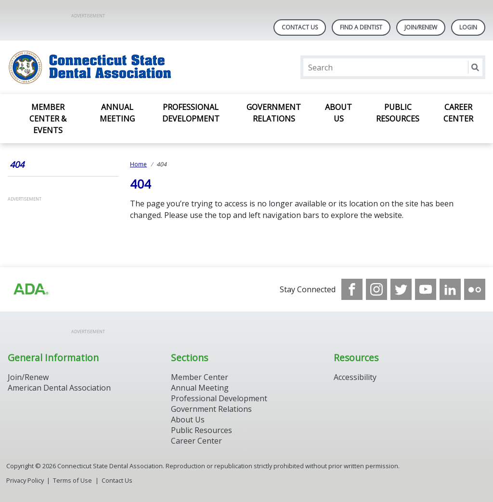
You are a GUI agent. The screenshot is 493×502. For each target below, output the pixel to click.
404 (17, 164)
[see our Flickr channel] (474, 289)
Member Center (199, 377)
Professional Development (191, 113)
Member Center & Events (47, 119)
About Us (338, 113)
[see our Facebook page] (352, 289)
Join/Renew (420, 27)
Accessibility (355, 377)
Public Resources (397, 113)
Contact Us (300, 27)
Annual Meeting (117, 113)
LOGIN (468, 27)
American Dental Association (59, 387)
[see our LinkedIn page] (450, 289)
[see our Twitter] (401, 289)
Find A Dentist (361, 27)
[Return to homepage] (132, 67)
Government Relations (273, 113)
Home (138, 164)
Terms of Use (72, 480)
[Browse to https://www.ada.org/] (30, 289)
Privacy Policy (25, 480)
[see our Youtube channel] (425, 289)
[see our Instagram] (376, 289)
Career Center (458, 113)
